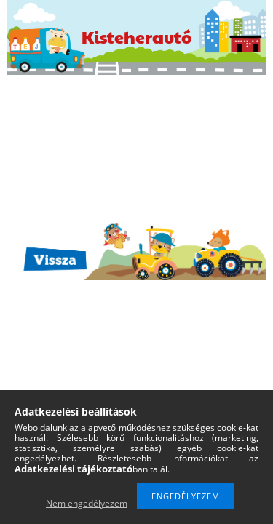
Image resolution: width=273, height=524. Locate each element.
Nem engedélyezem (86, 503)
